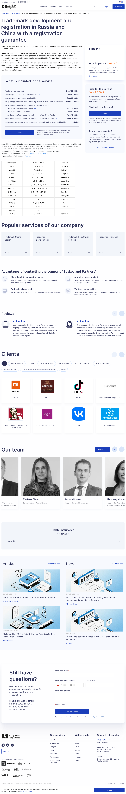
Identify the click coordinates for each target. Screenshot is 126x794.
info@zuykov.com (8, 2)
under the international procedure (20, 108)
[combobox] (59, 685)
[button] (122, 313)
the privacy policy (26, 791)
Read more (93, 76)
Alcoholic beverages (16, 363)
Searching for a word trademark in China (20, 98)
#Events (69, 643)
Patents (53, 740)
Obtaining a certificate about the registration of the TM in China (29, 119)
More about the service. (39, 154)
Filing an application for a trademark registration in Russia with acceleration (34, 102)
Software (53, 754)
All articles (52, 564)
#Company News (71, 604)
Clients (77, 750)
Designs (53, 747)
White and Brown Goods (82, 363)
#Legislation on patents (11, 601)
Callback (118, 7)
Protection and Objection (55, 762)
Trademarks (54, 743)
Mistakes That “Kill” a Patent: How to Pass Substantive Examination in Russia (29, 635)
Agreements (54, 757)
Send (20, 132)
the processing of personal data (95, 717)
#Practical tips (8, 640)
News (77, 743)
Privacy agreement (110, 783)
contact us (27, 156)
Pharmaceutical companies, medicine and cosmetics (39, 369)
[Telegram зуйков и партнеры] (3, 745)
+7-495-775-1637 (23, 2)
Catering (31, 363)
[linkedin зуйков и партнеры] (12, 745)
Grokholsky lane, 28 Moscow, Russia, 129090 (108, 760)
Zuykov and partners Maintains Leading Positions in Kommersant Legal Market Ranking (90, 598)
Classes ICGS (11, 541)
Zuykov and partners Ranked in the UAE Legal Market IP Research (92, 638)
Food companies (64, 363)
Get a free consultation (105, 147)
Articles (77, 747)
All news (115, 564)
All (4, 363)
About (52, 7)
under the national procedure (19, 111)
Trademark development (14, 91)
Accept (109, 790)
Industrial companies (102, 363)
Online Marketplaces (10, 369)
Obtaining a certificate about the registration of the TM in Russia (30, 115)
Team (60, 7)
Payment (78, 757)
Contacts (68, 7)
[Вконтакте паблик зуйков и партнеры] (7, 745)
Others (63, 369)
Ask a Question (72, 712)
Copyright (53, 750)
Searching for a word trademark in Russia (21, 95)
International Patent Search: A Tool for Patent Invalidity (29, 597)
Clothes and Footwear (47, 363)
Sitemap (122, 783)
